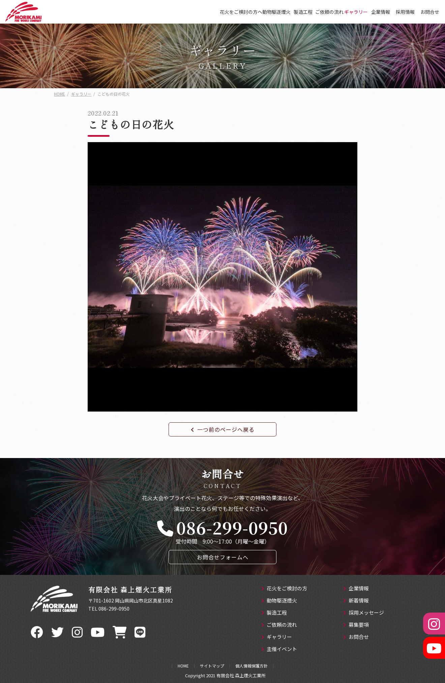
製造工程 (303, 11)
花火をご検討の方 (284, 589)
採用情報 (405, 11)
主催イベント (279, 649)
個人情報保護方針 (251, 666)
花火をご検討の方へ (241, 11)
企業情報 (380, 11)
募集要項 (356, 625)
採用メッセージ (363, 613)
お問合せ (429, 11)
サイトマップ (212, 666)
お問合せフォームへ (222, 557)
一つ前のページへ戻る (223, 429)
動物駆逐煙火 (276, 11)
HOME (183, 666)
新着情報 (356, 601)
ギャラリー (356, 11)
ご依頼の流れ (329, 11)
